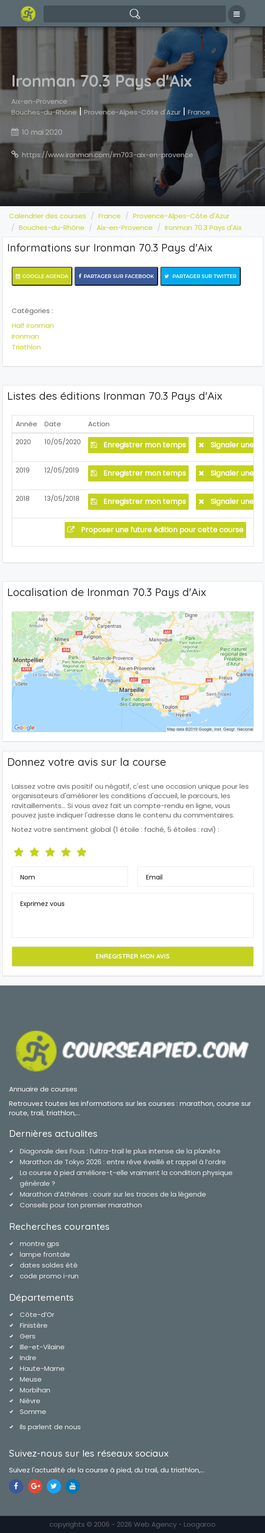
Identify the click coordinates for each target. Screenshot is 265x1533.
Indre (28, 1357)
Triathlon (26, 347)
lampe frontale (45, 1254)
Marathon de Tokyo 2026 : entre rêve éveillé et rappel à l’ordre (123, 1161)
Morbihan (35, 1390)
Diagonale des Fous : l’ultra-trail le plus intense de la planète (120, 1151)
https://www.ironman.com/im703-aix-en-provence (107, 154)
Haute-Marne (42, 1368)
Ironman (25, 336)
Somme (33, 1411)
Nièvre (30, 1400)
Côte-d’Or (37, 1314)
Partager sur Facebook (116, 276)
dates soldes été (49, 1265)
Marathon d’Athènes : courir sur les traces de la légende (113, 1194)
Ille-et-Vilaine (42, 1347)
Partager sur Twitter (200, 276)
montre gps (39, 1243)
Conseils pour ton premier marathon (81, 1205)
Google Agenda (42, 276)
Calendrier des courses (47, 216)
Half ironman (33, 325)
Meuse (31, 1379)
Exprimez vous (42, 903)
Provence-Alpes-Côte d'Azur (132, 112)
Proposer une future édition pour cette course (155, 530)
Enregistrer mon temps (138, 445)
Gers (27, 1336)
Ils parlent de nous (50, 1426)
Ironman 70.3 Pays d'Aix (203, 227)
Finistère (34, 1325)
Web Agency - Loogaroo (175, 1524)
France (199, 112)
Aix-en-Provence (39, 101)
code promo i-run (49, 1276)
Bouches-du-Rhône (44, 112)
